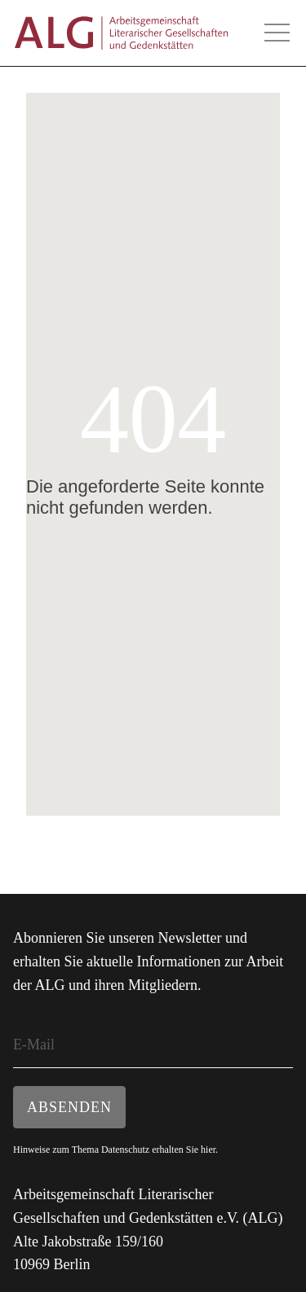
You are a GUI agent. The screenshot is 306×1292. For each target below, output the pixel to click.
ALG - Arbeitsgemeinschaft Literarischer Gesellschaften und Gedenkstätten (120, 33)
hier (208, 1149)
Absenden (69, 1107)
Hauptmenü (276, 32)
